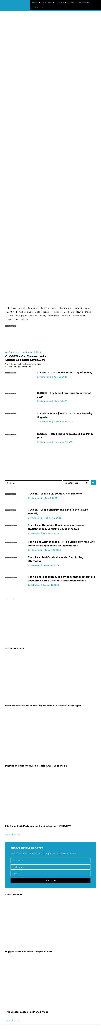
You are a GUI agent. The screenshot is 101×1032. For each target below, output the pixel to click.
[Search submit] (93, 482)
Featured (77, 308)
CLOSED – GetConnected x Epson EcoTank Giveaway (25, 358)
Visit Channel (12, 834)
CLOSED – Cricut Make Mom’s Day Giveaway (64, 372)
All (8, 308)
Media (88, 312)
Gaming (87, 308)
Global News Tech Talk (29, 312)
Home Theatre (67, 312)
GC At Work (12, 312)
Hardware (46, 312)
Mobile (10, 316)
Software (66, 316)
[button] (36, 2)
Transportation (78, 316)
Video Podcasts (21, 319)
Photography (21, 316)
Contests (44, 308)
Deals (53, 308)
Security (42, 316)
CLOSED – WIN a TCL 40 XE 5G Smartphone (55, 493)
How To (79, 312)
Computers (33, 308)
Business (22, 308)
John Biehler (34, 533)
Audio (13, 308)
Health (56, 312)
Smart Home (54, 316)
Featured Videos (14, 648)
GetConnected (12, 352)
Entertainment (64, 308)
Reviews (33, 316)
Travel (9, 319)
